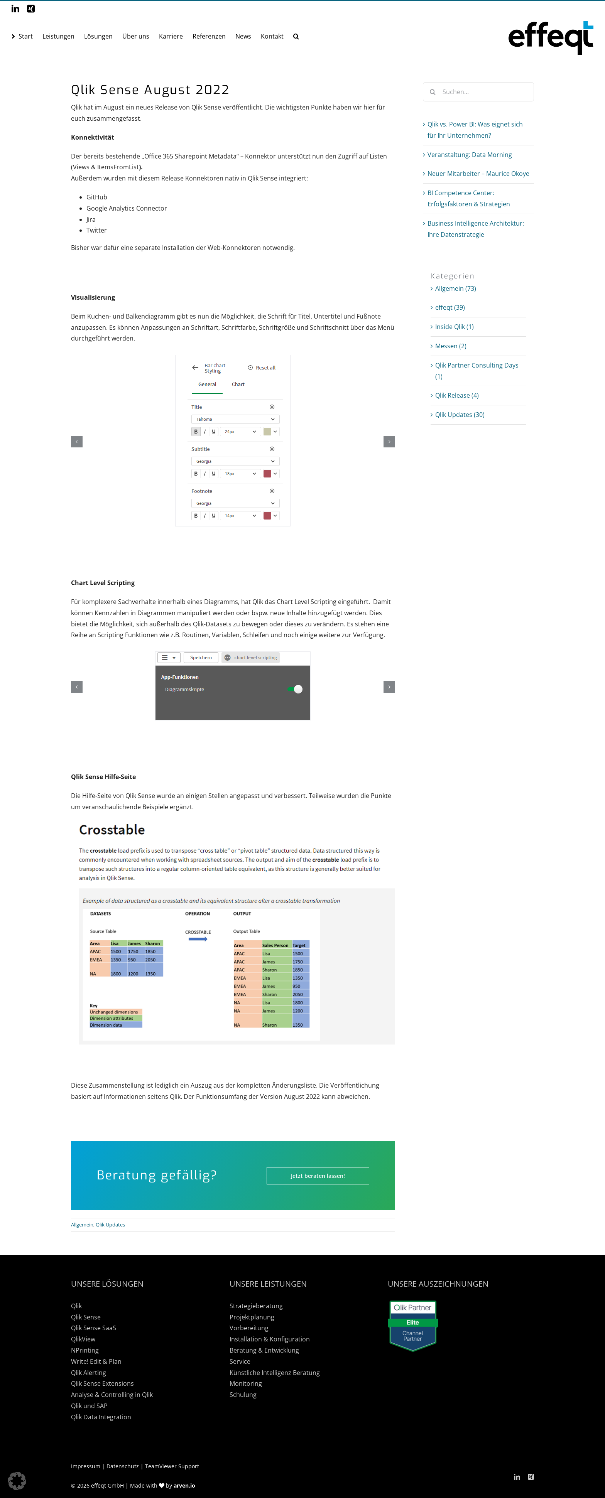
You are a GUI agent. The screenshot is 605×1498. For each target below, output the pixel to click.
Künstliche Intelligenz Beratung (275, 1372)
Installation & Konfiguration (270, 1339)
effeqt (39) (450, 307)
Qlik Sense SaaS (93, 1328)
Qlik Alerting (88, 1372)
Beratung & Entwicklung (264, 1350)
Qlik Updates (110, 1224)
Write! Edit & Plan (96, 1361)
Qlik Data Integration (101, 1417)
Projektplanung (252, 1317)
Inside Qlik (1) (454, 326)
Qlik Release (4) (457, 395)
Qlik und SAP (89, 1406)
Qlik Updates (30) (460, 414)
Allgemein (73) (455, 288)
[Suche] (432, 91)
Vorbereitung (249, 1328)
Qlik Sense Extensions (102, 1383)
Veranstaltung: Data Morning (470, 154)
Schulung (243, 1394)
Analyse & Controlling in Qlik (112, 1394)
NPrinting (85, 1350)
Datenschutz (122, 1466)
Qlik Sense (86, 1317)
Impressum (85, 1466)
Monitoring (246, 1383)
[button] (296, 36)
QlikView (83, 1339)
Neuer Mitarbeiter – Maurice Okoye (478, 173)
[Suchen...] (478, 91)
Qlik (76, 1306)
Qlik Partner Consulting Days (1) (477, 371)
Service (240, 1361)
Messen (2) (450, 346)
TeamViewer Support (172, 1466)
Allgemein (82, 1224)
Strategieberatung (256, 1306)
